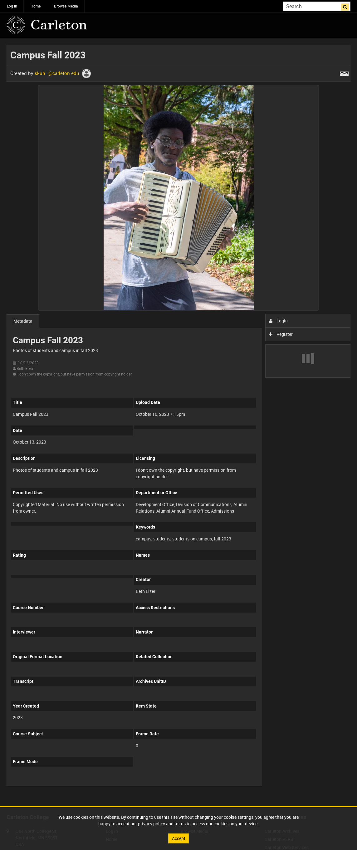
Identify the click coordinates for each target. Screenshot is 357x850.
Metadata (22, 321)
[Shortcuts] (344, 72)
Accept (178, 838)
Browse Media (66, 5)
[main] (178, 419)
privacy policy (151, 824)
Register (281, 334)
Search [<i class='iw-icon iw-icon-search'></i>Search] (347, 5)
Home (36, 5)
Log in (12, 5)
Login (278, 321)
